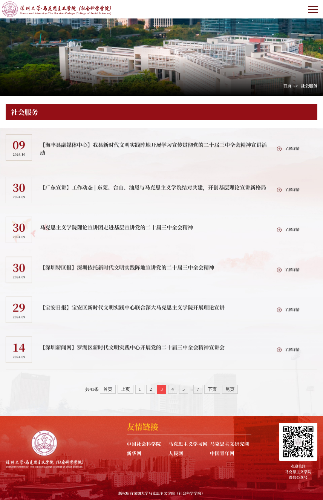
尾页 (229, 389)
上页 (125, 389)
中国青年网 (222, 453)
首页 (287, 86)
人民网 (175, 453)
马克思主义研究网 (229, 443)
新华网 (134, 453)
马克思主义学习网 (188, 443)
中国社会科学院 (144, 443)
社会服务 (309, 86)
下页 (212, 389)
